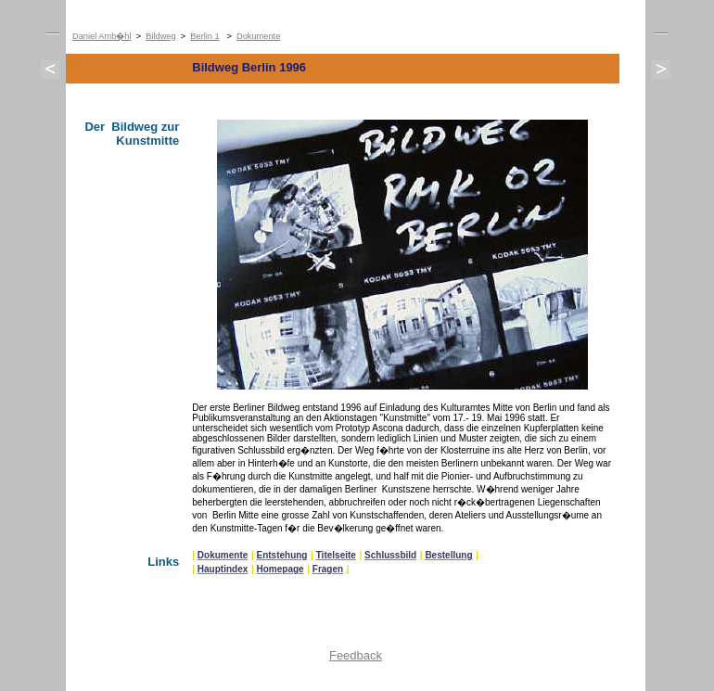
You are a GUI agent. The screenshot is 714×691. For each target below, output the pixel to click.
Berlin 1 (204, 36)
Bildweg (160, 36)
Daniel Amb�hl (102, 36)
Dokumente (258, 36)
